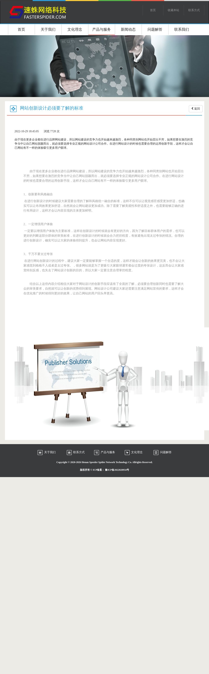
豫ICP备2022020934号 (117, 469)
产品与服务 (101, 29)
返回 (196, 108)
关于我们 (48, 29)
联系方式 (194, 10)
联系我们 (181, 29)
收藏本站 (173, 10)
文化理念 (74, 29)
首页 (153, 10)
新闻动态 (128, 29)
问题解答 (155, 29)
